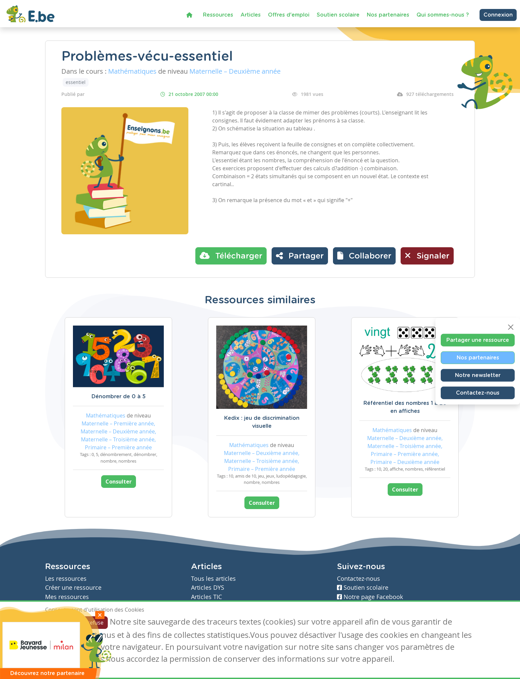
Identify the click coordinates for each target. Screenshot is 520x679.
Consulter (118, 481)
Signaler (427, 256)
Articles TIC (206, 597)
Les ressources (66, 578)
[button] (364, 255)
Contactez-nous (477, 393)
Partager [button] (300, 256)
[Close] (511, 327)
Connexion (498, 15)
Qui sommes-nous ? (443, 15)
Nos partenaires (388, 15)
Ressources (218, 15)
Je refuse (92, 622)
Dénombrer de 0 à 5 (119, 396)
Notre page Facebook (370, 597)
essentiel (76, 82)
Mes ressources (67, 597)
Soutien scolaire (338, 15)
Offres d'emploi (288, 15)
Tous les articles (213, 578)
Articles (250, 15)
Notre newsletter (477, 375)
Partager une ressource (477, 340)
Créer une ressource (73, 587)
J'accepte (60, 622)
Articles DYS (207, 587)
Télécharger (231, 256)
